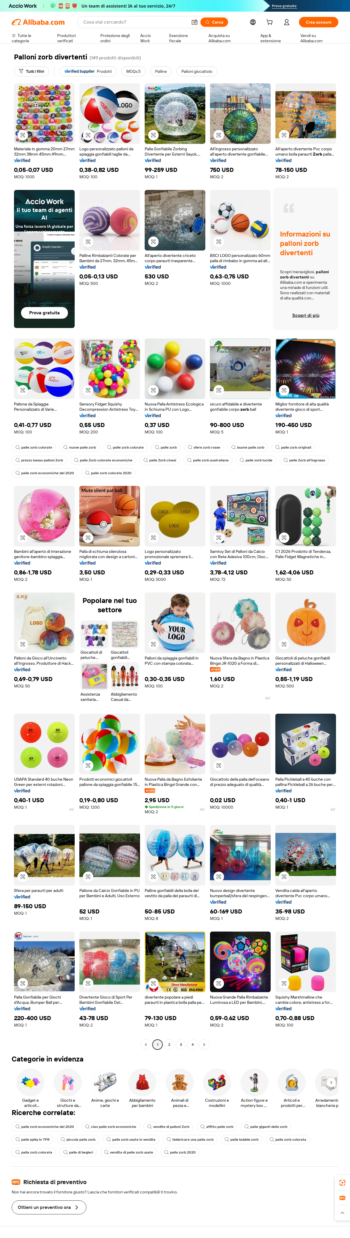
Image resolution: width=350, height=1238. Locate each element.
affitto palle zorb (216, 1126)
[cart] (270, 23)
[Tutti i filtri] (31, 71)
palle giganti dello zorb (265, 1126)
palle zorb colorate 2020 (108, 473)
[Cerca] (214, 22)
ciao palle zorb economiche (110, 1126)
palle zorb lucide (256, 460)
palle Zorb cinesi (160, 460)
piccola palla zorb (78, 1139)
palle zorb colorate (33, 447)
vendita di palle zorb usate (128, 1152)
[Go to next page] (204, 1044)
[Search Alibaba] (134, 22)
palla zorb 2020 (180, 1152)
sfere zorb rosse (204, 447)
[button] (194, 22)
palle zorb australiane (208, 460)
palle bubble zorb (241, 1139)
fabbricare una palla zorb (190, 1139)
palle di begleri (78, 1152)
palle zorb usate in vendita (130, 1139)
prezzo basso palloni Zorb (39, 460)
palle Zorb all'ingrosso (304, 460)
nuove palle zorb (79, 447)
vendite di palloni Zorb (168, 1126)
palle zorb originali (293, 447)
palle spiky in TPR (32, 1139)
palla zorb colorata (288, 1139)
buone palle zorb (247, 447)
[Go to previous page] (146, 1044)
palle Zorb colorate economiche (103, 460)
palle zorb (166, 447)
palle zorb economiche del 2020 (44, 473)
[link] (342, 1182)
